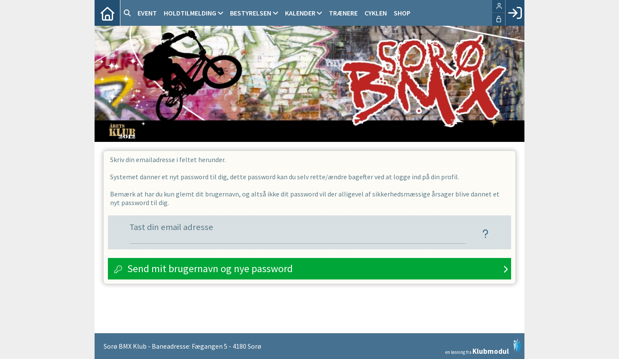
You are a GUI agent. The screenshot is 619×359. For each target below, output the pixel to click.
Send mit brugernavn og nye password (210, 268)
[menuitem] (107, 13)
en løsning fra (483, 346)
